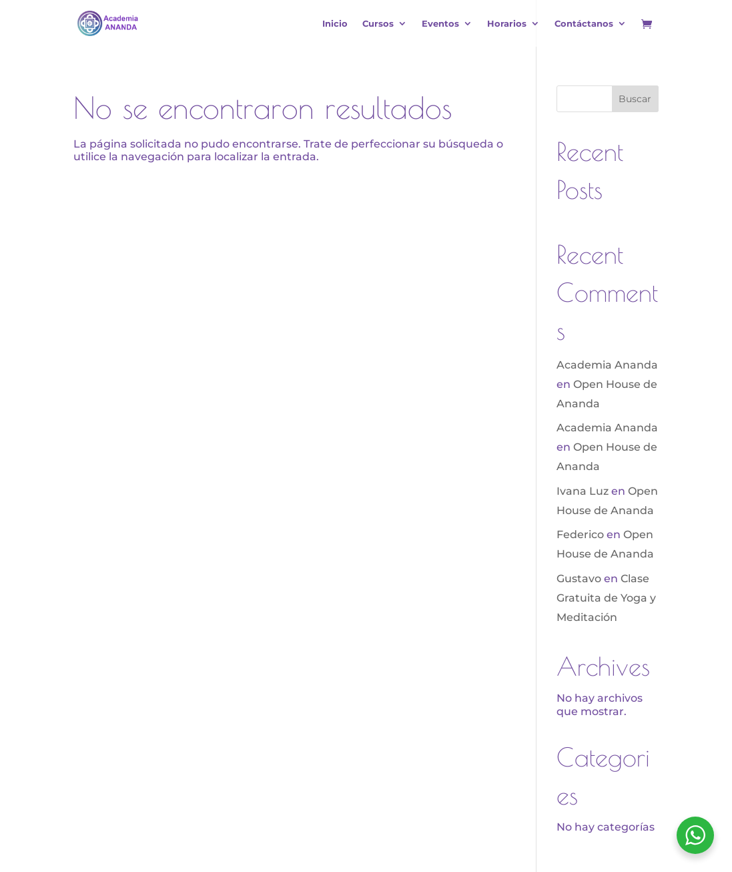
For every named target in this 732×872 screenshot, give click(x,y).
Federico (580, 534)
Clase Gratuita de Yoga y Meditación (606, 598)
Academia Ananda (607, 365)
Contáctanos (584, 24)
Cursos (378, 24)
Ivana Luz (583, 491)
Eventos (440, 24)
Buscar (635, 99)
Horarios (506, 24)
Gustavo (579, 578)
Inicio (335, 24)
